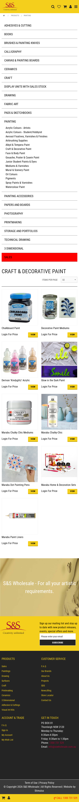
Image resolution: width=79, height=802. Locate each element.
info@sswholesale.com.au (62, 746)
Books (8, 34)
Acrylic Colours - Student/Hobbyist (24, 132)
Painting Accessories (18, 196)
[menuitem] (20, 666)
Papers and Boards (17, 205)
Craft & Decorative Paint (18, 149)
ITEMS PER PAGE (50, 279)
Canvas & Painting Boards (21, 60)
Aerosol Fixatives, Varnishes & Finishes (26, 136)
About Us (45, 676)
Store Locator (47, 695)
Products (15, 15)
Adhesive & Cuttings (11, 705)
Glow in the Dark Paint (53, 380)
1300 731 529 (56, 742)
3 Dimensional (14, 248)
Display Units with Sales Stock (25, 86)
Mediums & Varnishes (17, 165)
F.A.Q (43, 666)
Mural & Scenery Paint (17, 170)
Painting (27, 15)
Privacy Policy (46, 782)
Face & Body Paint (15, 153)
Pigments (11, 178)
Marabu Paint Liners (12, 537)
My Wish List (7, 739)
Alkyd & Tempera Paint (18, 144)
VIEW (33, 334)
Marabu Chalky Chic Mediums (17, 432)
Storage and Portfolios (20, 231)
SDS (43, 685)
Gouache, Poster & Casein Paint (22, 157)
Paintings (6, 671)
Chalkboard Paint (11, 328)
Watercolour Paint (15, 187)
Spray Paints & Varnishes (19, 182)
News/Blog (46, 690)
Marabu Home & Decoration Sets (58, 484)
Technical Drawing (17, 239)
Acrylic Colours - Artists (18, 127)
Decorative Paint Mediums (55, 328)
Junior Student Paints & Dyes (21, 161)
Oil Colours (11, 174)
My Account (7, 735)
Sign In (5, 730)
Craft (8, 78)
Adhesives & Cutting (18, 25)
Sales (8, 257)
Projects (45, 680)
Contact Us (46, 700)
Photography (13, 213)
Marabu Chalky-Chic (51, 432)
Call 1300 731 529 (67, 798)
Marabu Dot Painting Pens (16, 484)
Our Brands (46, 671)
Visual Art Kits (8, 709)
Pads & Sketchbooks (18, 112)
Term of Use (31, 782)
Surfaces (6, 680)
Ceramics (10, 69)
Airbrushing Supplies (17, 140)
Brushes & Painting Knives (22, 43)
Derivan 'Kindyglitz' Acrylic (16, 380)
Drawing (10, 95)
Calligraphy (12, 51)
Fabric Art (11, 104)
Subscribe (57, 642)
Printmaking (13, 222)
